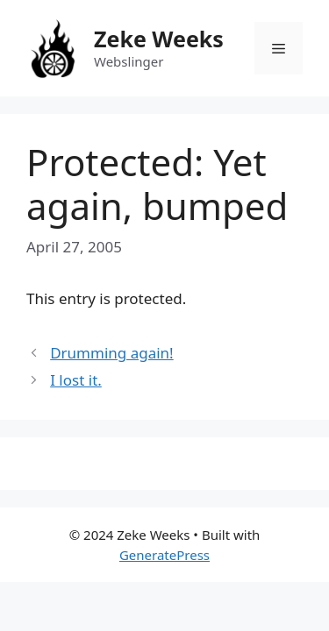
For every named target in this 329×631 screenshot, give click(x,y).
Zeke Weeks (159, 38)
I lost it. (76, 380)
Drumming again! (112, 353)
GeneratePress (164, 555)
